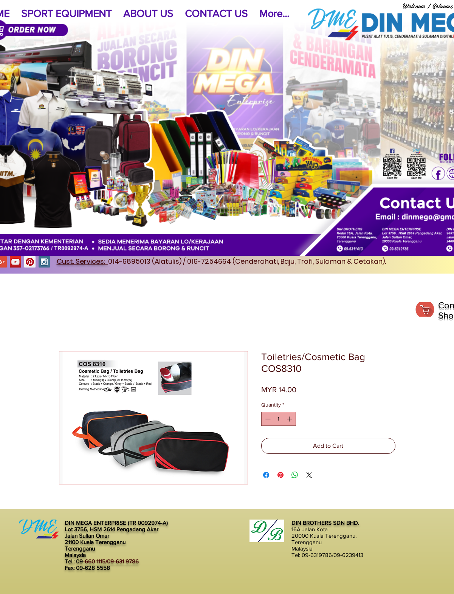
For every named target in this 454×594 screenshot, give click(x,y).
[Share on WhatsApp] (294, 475)
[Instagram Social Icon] (44, 262)
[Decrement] (267, 418)
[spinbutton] (278, 418)
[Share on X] (309, 475)
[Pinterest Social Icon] (30, 262)
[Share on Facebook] (266, 475)
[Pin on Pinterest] (280, 475)
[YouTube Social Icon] (15, 262)
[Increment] (290, 418)
